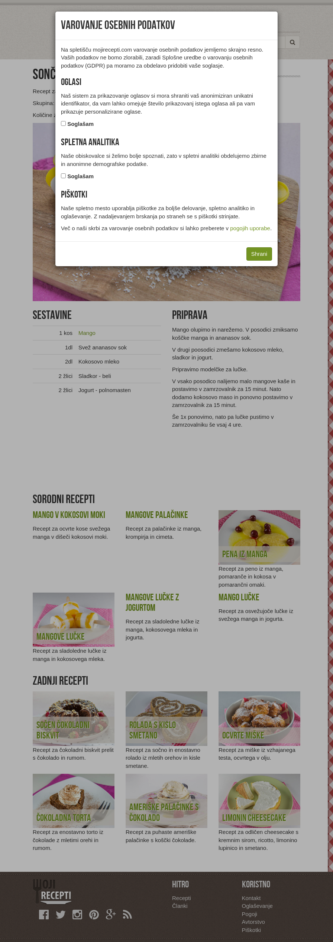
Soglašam (80, 124)
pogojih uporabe (250, 228)
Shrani (259, 254)
